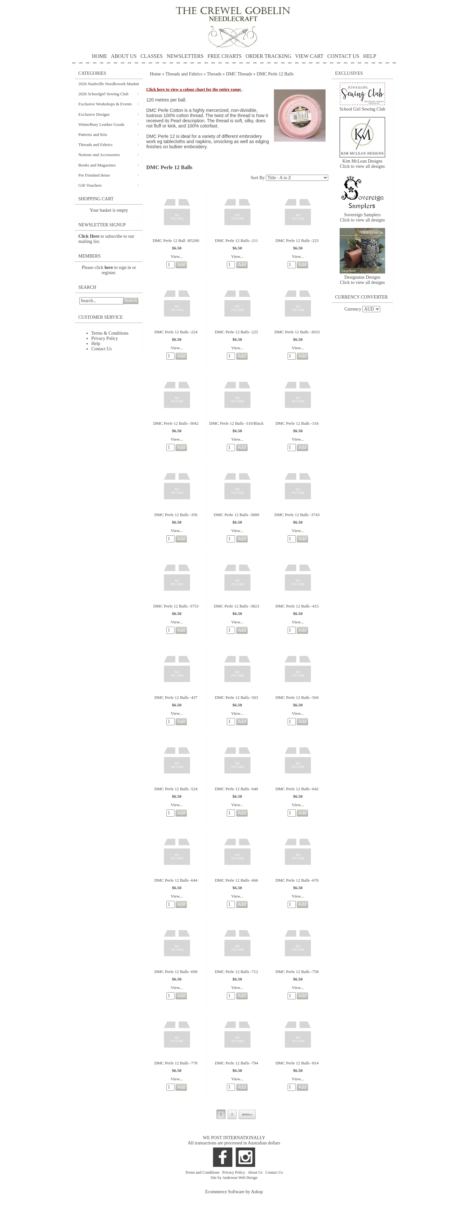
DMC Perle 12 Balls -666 (236, 880)
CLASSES (151, 56)
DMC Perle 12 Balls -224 (176, 331)
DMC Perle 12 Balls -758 (296, 971)
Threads (214, 74)
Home (155, 74)
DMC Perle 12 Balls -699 (176, 971)
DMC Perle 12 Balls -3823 (236, 606)
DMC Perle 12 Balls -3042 (175, 423)
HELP (234, 58)
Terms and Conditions (203, 1172)
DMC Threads (239, 74)
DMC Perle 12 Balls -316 (296, 423)
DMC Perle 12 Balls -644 (176, 880)
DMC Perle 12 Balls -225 (236, 331)
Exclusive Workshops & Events (105, 103)
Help (95, 343)
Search (130, 300)
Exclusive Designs (94, 114)
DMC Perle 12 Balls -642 (296, 788)
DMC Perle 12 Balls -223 (296, 240)
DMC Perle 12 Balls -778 (176, 1063)
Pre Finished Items (94, 175)
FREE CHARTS (224, 56)
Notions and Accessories (99, 154)
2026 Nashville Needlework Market (108, 83)
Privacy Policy (104, 338)
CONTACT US (343, 56)
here (109, 267)
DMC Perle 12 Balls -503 (236, 697)
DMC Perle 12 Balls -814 (296, 1063)
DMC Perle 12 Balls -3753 (175, 606)
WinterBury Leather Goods (101, 124)
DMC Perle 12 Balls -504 (296, 697)
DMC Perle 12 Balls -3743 (296, 514)
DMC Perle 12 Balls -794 (236, 1063)
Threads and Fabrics (95, 144)
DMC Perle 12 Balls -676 (296, 880)
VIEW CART (309, 56)
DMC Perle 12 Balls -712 (236, 971)
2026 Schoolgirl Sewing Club (103, 93)
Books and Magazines (97, 165)
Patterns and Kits (92, 134)
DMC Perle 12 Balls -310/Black (236, 423)
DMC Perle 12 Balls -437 (176, 697)
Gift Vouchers (90, 185)
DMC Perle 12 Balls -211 (236, 240)
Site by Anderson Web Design (234, 1177)
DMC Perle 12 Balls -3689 (236, 514)
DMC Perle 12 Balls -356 (176, 514)
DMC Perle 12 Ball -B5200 (176, 240)
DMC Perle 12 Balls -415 (296, 606)
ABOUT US (123, 56)
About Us (256, 1172)
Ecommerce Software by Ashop (234, 1191)
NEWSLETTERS (185, 56)
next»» (247, 1114)
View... (177, 256)
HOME (99, 56)
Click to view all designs (362, 166)
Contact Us (101, 348)
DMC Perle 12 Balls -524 (176, 788)
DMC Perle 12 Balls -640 (236, 788)
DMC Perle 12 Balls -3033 (296, 331)
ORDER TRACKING (269, 56)
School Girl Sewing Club (362, 109)
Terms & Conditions (109, 333)
